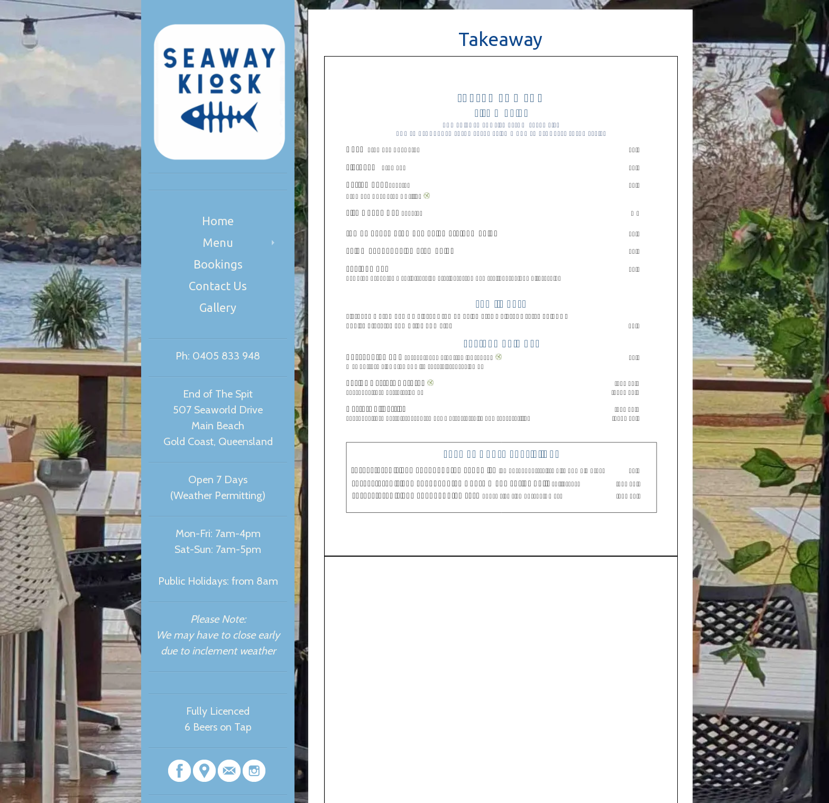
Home (218, 220)
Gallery (217, 307)
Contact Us (218, 285)
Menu (217, 242)
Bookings (218, 264)
